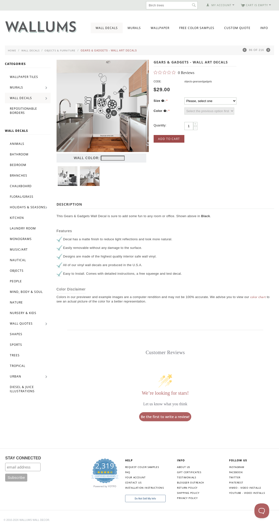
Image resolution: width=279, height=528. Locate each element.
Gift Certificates (189, 472)
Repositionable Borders (23, 110)
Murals (134, 28)
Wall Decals (107, 28)
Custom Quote (237, 28)
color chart (258, 297)
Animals (17, 144)
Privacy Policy (187, 498)
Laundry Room (23, 228)
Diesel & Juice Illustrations (22, 389)
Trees (15, 355)
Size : (160, 101)
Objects (17, 271)
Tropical (17, 366)
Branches (18, 175)
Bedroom (18, 165)
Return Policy (187, 487)
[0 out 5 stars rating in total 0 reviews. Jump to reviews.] (174, 72)
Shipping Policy (188, 493)
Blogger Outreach (190, 482)
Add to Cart (169, 139)
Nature (16, 302)
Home (12, 50)
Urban (15, 376)
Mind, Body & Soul (26, 292)
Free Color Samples (196, 28)
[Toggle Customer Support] (261, 510)
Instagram (236, 467)
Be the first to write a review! (165, 416)
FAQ (127, 472)
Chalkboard (21, 186)
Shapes (16, 334)
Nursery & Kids (23, 313)
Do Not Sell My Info (145, 498)
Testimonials (186, 477)
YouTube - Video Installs (247, 493)
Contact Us (133, 482)
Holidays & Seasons (27, 207)
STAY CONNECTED (23, 458)
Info (264, 28)
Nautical (18, 260)
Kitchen (17, 218)
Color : (161, 111)
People (16, 281)
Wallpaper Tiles (24, 77)
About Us (183, 467)
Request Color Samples (142, 467)
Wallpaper (160, 28)
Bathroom (19, 154)
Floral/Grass (21, 197)
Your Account (135, 477)
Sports (16, 345)
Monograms (21, 239)
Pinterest (236, 482)
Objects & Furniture (59, 50)
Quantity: (160, 125)
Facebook (236, 472)
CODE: (158, 81)
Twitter (234, 477)
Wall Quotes (21, 323)
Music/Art (19, 249)
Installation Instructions (144, 487)
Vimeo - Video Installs (245, 487)
